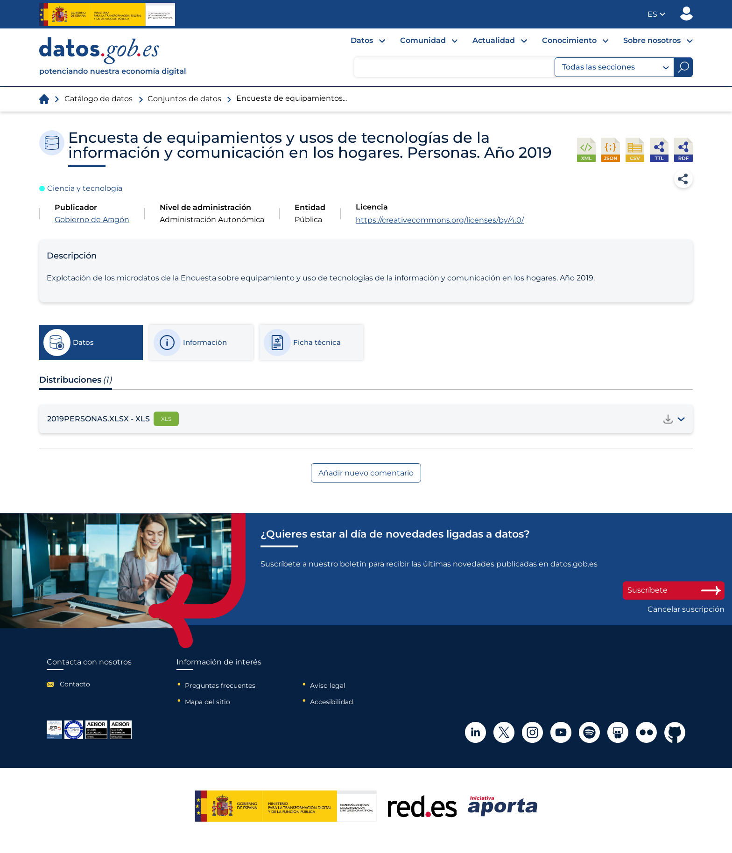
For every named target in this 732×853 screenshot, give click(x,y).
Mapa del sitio (207, 702)
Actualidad (493, 40)
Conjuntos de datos (184, 98)
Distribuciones (75, 380)
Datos (362, 40)
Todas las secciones (615, 67)
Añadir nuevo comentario (366, 472)
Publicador (686, 14)
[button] (656, 14)
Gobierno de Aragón (92, 219)
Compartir (683, 178)
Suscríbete (673, 590)
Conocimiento (569, 40)
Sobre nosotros (652, 40)
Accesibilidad (331, 702)
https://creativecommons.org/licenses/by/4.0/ (440, 220)
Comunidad (423, 40)
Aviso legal (327, 685)
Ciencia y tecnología (84, 188)
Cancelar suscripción (686, 609)
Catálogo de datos (98, 98)
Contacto (75, 684)
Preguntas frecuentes (220, 685)
